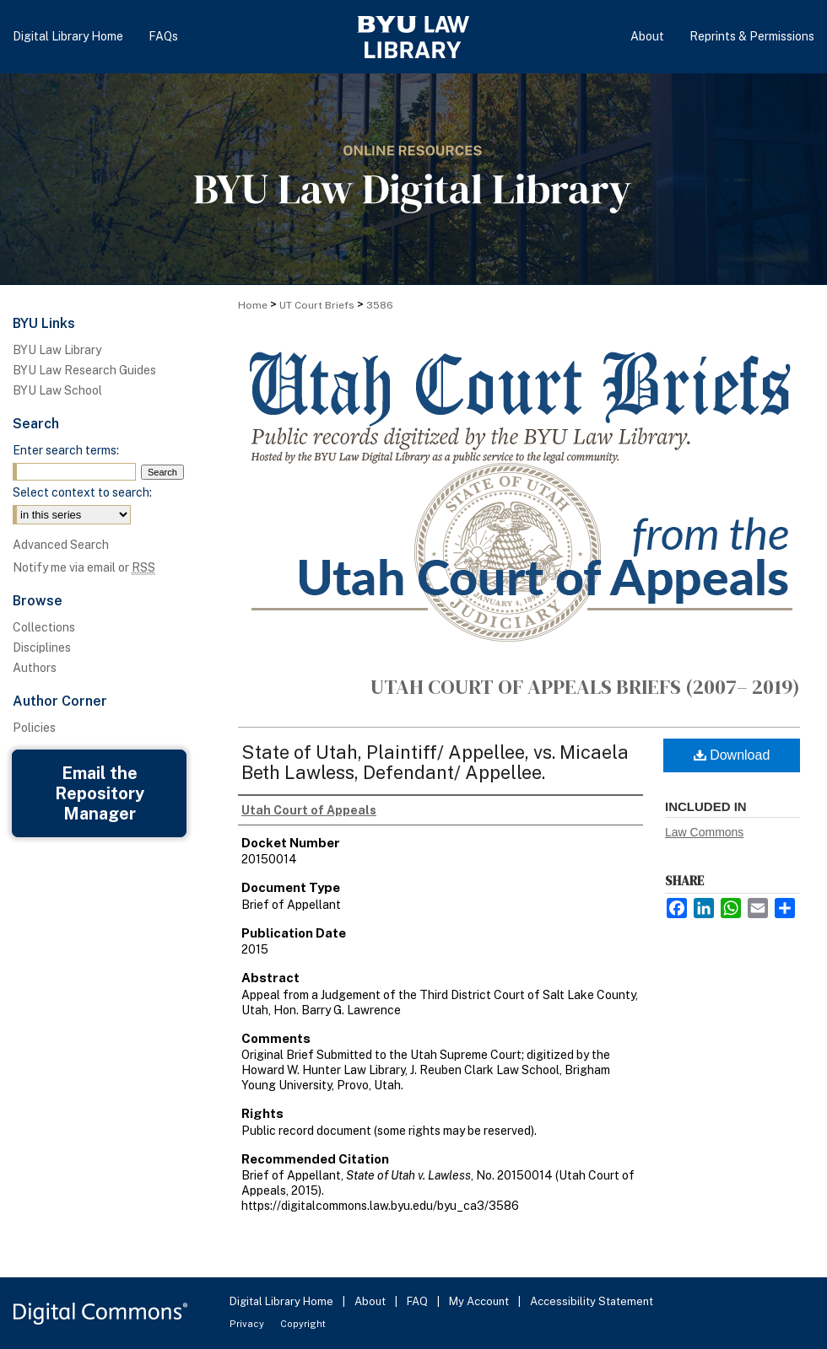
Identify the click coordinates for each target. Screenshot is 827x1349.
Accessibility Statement (591, 1301)
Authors (35, 667)
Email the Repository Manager (99, 793)
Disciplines (42, 647)
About (371, 1301)
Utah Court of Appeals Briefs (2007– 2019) (585, 687)
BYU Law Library (57, 350)
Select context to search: (82, 492)
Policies (34, 727)
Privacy (248, 1324)
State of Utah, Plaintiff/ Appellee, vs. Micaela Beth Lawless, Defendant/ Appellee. (435, 762)
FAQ (418, 1301)
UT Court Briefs (316, 305)
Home (253, 305)
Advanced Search (61, 544)
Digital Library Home (283, 1301)
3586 (379, 305)
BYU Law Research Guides (84, 370)
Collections (44, 627)
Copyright (303, 1324)
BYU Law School (57, 390)
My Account (480, 1301)
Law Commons (704, 832)
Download (732, 755)
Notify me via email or (84, 567)
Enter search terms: (66, 450)
